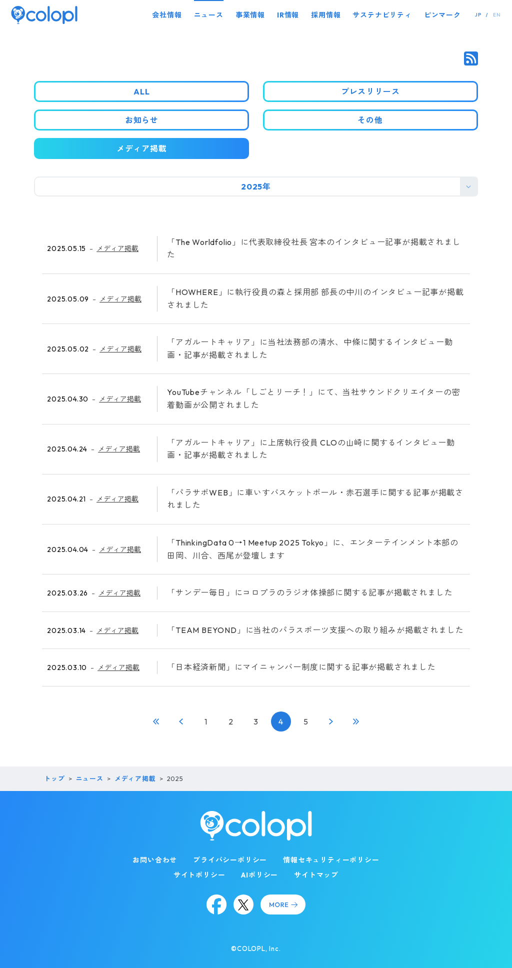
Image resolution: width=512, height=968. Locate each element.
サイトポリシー (200, 875)
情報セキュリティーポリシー (331, 860)
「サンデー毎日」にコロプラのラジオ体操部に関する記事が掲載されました (309, 593)
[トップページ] (44, 15)
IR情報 (288, 15)
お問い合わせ (154, 860)
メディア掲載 (117, 248)
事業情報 (250, 15)
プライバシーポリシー (230, 860)
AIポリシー (259, 875)
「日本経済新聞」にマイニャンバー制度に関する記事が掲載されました (301, 667)
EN (497, 15)
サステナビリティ (382, 15)
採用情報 (325, 15)
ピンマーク (442, 15)
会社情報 (167, 15)
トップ (54, 778)
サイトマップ (316, 875)
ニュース (209, 15)
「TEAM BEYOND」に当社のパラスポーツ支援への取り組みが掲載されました (315, 630)
